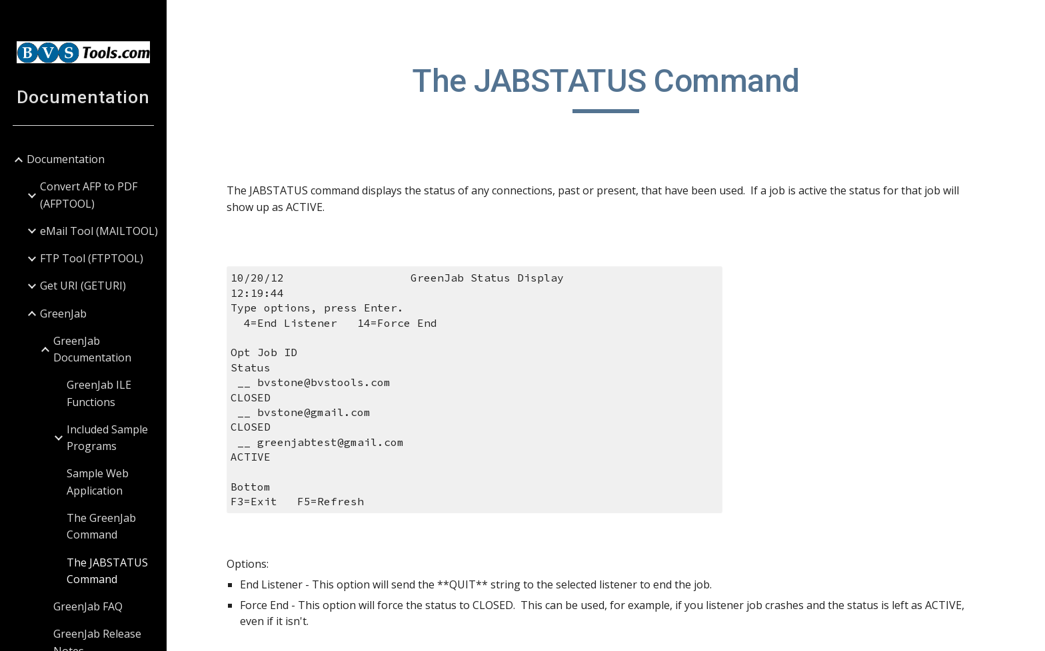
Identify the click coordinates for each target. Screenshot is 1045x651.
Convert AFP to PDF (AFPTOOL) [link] (88, 194)
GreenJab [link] (63, 313)
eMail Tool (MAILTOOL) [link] (99, 231)
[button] (1029, 19)
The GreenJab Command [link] (101, 526)
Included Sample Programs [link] (107, 437)
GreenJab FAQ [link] (88, 606)
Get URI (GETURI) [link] (83, 285)
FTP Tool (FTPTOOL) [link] (91, 258)
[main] (605, 87)
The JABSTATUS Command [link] (107, 570)
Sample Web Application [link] (98, 481)
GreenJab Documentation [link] (92, 349)
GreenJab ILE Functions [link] (99, 393)
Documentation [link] (66, 159)
